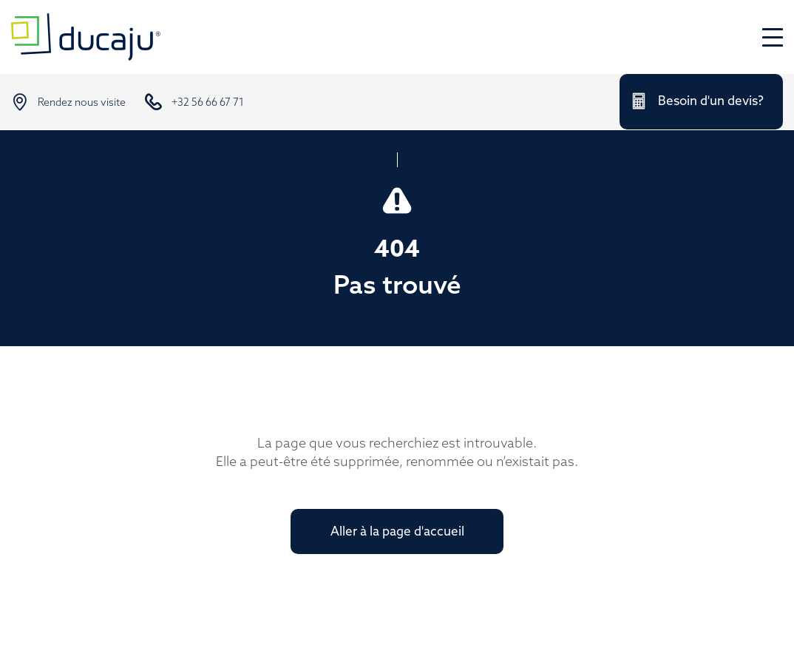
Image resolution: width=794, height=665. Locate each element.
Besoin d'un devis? (711, 101)
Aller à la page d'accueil (397, 532)
